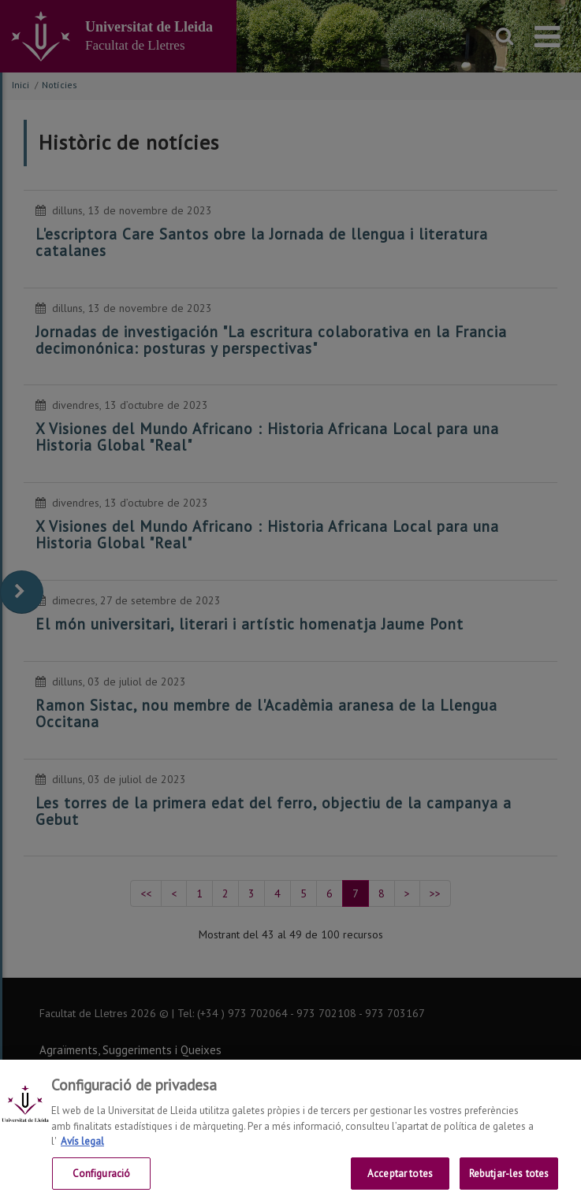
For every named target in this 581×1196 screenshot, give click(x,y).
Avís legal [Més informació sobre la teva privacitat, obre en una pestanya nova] (82, 1150)
